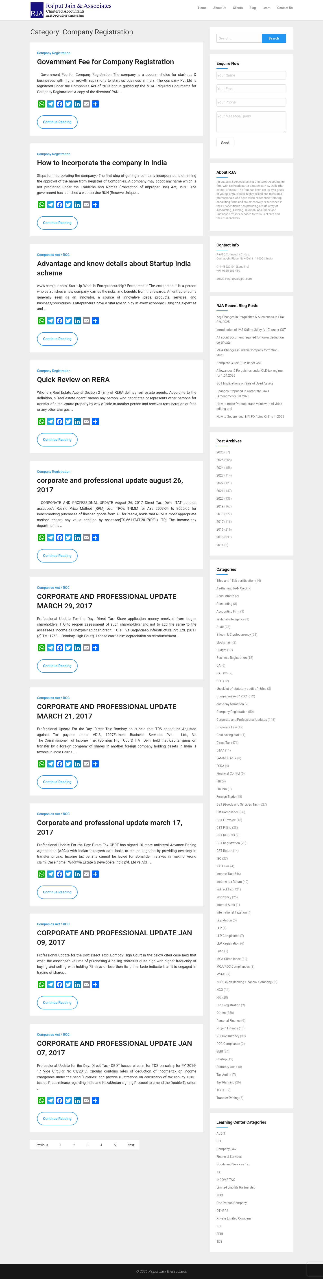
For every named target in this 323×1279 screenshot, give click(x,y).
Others (221, 1013)
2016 (219, 529)
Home (202, 8)
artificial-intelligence (230, 619)
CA (218, 665)
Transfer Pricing (227, 1098)
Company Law (226, 1149)
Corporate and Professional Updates (241, 719)
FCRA (220, 766)
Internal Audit (225, 905)
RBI (218, 1226)
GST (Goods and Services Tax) (237, 805)
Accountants (225, 596)
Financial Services (229, 1157)
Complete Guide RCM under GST (239, 363)
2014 (219, 545)
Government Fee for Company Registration (105, 62)
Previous (42, 1145)
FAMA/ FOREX (226, 758)
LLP (219, 928)
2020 (219, 499)
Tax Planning (225, 1082)
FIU (218, 781)
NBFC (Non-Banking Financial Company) (244, 982)
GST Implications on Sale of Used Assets (244, 383)
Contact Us (285, 8)
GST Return (224, 851)
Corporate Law (226, 727)
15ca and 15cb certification (235, 580)
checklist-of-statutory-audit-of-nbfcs (241, 689)
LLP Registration (227, 943)
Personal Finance (228, 1020)
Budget (221, 650)
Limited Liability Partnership (235, 1187)
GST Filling (223, 828)
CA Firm (222, 673)
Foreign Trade (226, 797)
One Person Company (231, 1203)
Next (130, 1145)
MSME (221, 974)
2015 (219, 537)
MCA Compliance (228, 959)
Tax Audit (222, 1075)
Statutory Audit (226, 1067)
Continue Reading (57, 122)
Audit (220, 627)
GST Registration (228, 843)
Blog (252, 8)
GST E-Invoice (226, 820)
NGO (219, 990)
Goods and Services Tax (233, 1164)
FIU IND (221, 789)
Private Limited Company (233, 1218)
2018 (219, 514)
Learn (267, 8)
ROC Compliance (228, 1044)
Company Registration (231, 712)
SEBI (219, 1051)
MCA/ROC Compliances (233, 967)
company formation (230, 704)
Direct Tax (223, 743)
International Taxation (231, 912)
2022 (219, 483)
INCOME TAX (225, 1180)
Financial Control (228, 774)
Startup (221, 1059)
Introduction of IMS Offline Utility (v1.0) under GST (251, 330)
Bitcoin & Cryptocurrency (233, 635)
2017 (219, 522)
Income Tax (224, 874)
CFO (219, 681)
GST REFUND (225, 835)
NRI (218, 997)
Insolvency (223, 897)
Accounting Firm (227, 611)
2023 (219, 475)
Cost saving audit (228, 735)
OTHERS (222, 1211)
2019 (219, 506)
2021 (219, 491)
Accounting (224, 604)
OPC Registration (228, 1005)
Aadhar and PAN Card (231, 588)
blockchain (223, 642)
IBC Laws (222, 866)
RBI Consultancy (227, 1036)
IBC (218, 858)
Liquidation (224, 920)
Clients (238, 8)
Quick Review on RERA (73, 379)
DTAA (220, 750)
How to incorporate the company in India (102, 162)
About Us (219, 8)
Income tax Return (229, 881)
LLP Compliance (227, 936)
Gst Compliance (227, 812)
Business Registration (231, 658)
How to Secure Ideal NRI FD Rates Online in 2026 (250, 416)
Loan (219, 951)
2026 (219, 452)
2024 (219, 468)
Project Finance (227, 1028)
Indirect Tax (224, 889)
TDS (219, 1090)
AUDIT (220, 1133)
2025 (219, 460)
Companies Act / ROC (231, 696)
